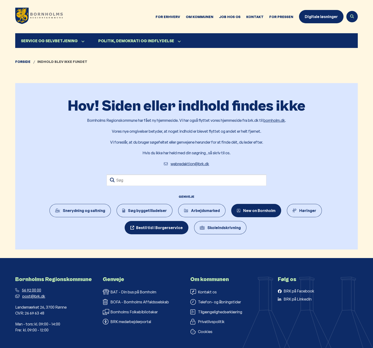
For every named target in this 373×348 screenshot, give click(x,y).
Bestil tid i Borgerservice (159, 227)
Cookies (201, 331)
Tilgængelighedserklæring (216, 312)
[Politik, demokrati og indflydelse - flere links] (178, 41)
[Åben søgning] (352, 16)
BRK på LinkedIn (298, 299)
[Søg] (186, 180)
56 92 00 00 (28, 290)
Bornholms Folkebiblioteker (130, 312)
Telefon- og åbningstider (215, 302)
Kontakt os (203, 292)
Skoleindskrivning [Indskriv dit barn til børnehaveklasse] (220, 227)
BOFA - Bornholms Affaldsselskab (136, 302)
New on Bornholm (256, 210)
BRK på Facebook (299, 291)
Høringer (304, 210)
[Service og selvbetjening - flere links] (82, 41)
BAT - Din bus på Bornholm (129, 292)
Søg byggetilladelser (144, 210)
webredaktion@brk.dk (186, 163)
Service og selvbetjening (49, 40)
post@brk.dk (30, 296)
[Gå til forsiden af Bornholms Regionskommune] (39, 17)
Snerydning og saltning (80, 210)
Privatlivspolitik (207, 321)
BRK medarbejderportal (127, 321)
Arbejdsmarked (202, 210)
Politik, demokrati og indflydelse (136, 40)
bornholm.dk (274, 120)
